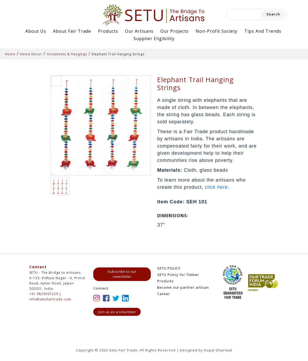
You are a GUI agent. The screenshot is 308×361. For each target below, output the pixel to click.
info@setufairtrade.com (50, 299)
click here (216, 187)
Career (163, 293)
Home (10, 54)
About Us (35, 31)
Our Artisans (139, 31)
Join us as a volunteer (117, 311)
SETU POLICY (168, 268)
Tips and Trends (262, 31)
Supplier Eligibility (154, 38)
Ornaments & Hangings (67, 54)
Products (108, 31)
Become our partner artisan (183, 287)
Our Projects (174, 31)
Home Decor (31, 54)
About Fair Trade (72, 31)
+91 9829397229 (43, 294)
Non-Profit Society (216, 31)
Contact (38, 266)
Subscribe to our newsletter (122, 274)
